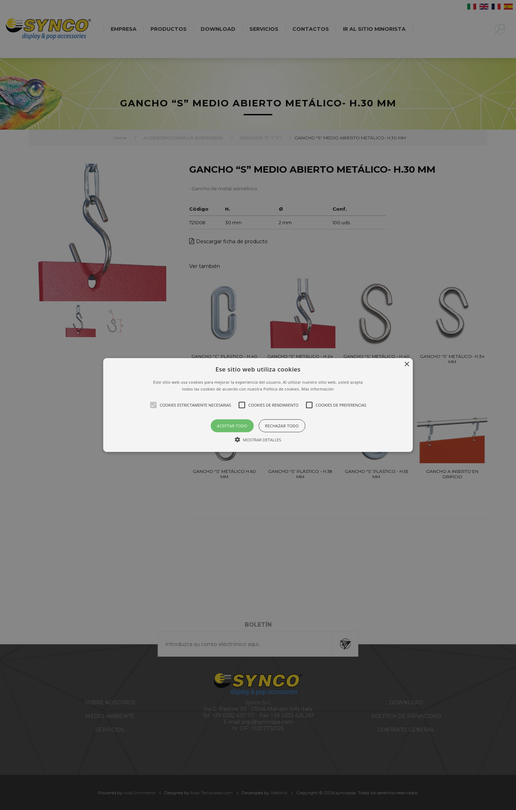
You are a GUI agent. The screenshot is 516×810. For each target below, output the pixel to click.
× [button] (406, 364)
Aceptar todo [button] (232, 425)
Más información (317, 389)
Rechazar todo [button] (282, 425)
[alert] (258, 405)
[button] (258, 405)
